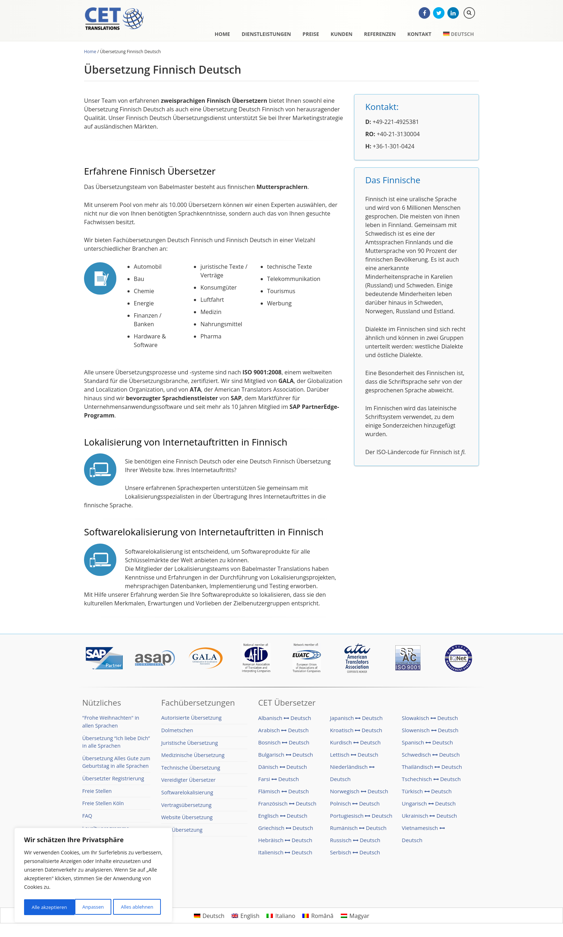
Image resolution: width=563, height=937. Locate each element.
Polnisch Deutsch (355, 806)
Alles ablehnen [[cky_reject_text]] (86, 907)
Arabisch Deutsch (283, 733)
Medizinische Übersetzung (192, 757)
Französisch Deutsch (287, 806)
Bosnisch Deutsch (284, 745)
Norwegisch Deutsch (359, 794)
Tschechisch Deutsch (431, 781)
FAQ (87, 818)
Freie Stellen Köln (103, 806)
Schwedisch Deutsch (431, 757)
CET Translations (121, 23)
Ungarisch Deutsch (429, 806)
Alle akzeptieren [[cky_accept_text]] (137, 907)
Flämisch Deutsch (283, 794)
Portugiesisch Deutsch (361, 818)
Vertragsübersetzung (186, 807)
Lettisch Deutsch (354, 757)
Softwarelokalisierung (187, 795)
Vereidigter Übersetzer (188, 782)
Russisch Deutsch (355, 842)
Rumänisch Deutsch (358, 830)
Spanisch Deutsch (427, 745)
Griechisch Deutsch (285, 830)
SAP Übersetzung (182, 832)
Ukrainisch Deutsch (429, 818)
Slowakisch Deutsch (430, 720)
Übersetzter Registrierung (113, 781)
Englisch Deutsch (282, 818)
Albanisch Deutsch (284, 720)
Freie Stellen (97, 793)
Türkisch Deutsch (427, 794)
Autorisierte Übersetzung (191, 720)
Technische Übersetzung (190, 770)
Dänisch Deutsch (282, 769)
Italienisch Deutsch (285, 855)
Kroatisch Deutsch (356, 733)
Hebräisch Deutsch (285, 842)
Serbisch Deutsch (355, 855)
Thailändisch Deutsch (432, 769)
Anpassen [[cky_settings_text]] (42, 907)
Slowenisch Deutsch (430, 733)
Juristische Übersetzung (189, 745)
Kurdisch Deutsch (355, 745)
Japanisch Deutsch (356, 720)
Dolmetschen (177, 733)
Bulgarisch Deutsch (285, 757)
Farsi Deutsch (278, 781)
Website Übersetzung (187, 820)
